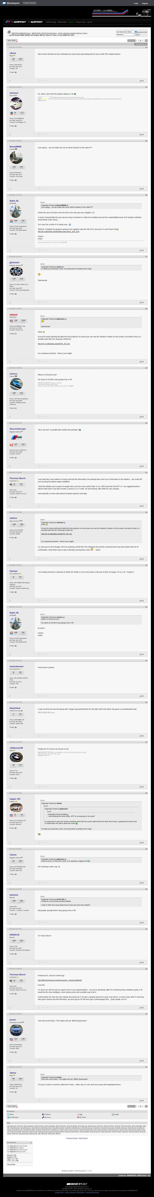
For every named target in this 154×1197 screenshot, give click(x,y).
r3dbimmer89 (16, 748)
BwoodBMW (15, 146)
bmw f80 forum (15, 1128)
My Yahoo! (82, 1117)
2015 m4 (117, 1126)
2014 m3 (20, 1126)
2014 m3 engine (28, 1126)
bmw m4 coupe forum (72, 1131)
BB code (10, 1155)
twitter (12, 1114)
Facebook (47, 1114)
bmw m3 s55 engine (134, 1130)
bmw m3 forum (102, 1130)
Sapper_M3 (15, 798)
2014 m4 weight (72, 1126)
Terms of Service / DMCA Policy (75, 1192)
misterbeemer (17, 666)
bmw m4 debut (84, 1131)
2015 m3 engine (109, 1126)
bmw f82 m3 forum (121, 1128)
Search (89, 22)
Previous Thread (72, 1138)
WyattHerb (15, 708)
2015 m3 (100, 1126)
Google (116, 1114)
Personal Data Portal (92, 1192)
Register (145, 3)
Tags (8, 1123)
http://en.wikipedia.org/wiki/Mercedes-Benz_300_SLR (59, 232)
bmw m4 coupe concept (56, 1131)
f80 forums (51, 1133)
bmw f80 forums (26, 1128)
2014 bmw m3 (11, 1126)
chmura (13, 373)
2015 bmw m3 (82, 1126)
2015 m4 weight (137, 1126)
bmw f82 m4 (132, 1128)
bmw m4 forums (106, 1131)
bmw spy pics (33, 1133)
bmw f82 (67, 1128)
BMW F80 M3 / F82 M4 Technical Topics (44, 33)
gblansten (14, 262)
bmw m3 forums (113, 1130)
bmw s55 (125, 1131)
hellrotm (14, 895)
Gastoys (13, 571)
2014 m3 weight (50, 1126)
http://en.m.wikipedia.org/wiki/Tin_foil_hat (54, 344)
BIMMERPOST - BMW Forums (136, 1175)
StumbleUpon (14, 1117)
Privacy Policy (59, 1192)
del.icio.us (47, 1117)
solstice (13, 518)
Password (119, 34)
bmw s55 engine (134, 1131)
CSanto (13, 854)
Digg (80, 1114)
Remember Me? (141, 32)
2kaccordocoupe (18, 428)
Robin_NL (14, 200)
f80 (39, 1133)
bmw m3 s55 (123, 1130)
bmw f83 (38, 1130)
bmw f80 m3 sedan (58, 1128)
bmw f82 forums (87, 1128)
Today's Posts (81, 22)
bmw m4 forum (95, 1131)
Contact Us (122, 1175)
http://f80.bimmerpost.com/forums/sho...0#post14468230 (60, 980)
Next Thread (83, 1138)
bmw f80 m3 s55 (46, 1128)
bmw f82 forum (76, 1128)
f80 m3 (58, 1133)
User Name (120, 32)
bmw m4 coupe (43, 1131)
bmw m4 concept (15, 1131)
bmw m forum (64, 1130)
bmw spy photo (23, 1133)
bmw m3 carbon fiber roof (88, 1130)
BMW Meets (62, 22)
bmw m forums (74, 1130)
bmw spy (15, 1133)
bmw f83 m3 (46, 1130)
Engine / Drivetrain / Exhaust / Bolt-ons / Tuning (72, 33)
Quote (141, 81)
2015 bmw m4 (92, 1126)
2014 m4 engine (61, 1126)
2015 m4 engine (126, 1126)
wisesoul (14, 93)
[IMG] (9, 1159)
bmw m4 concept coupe (29, 1131)
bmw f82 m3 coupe (108, 1128)
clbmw (13, 53)
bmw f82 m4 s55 (17, 1130)
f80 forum (44, 1133)
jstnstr (13, 1019)
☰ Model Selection (29, 3)
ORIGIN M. (15, 934)
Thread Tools (140, 44)
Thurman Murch (18, 478)
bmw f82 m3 (97, 1128)
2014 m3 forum (39, 1126)
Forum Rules (11, 1164)
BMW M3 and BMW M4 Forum (21, 33)
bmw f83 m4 (55, 1130)
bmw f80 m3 (36, 1128)
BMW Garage (51, 22)
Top (149, 1175)
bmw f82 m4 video (29, 1130)
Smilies (9, 1157)
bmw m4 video (116, 1131)
